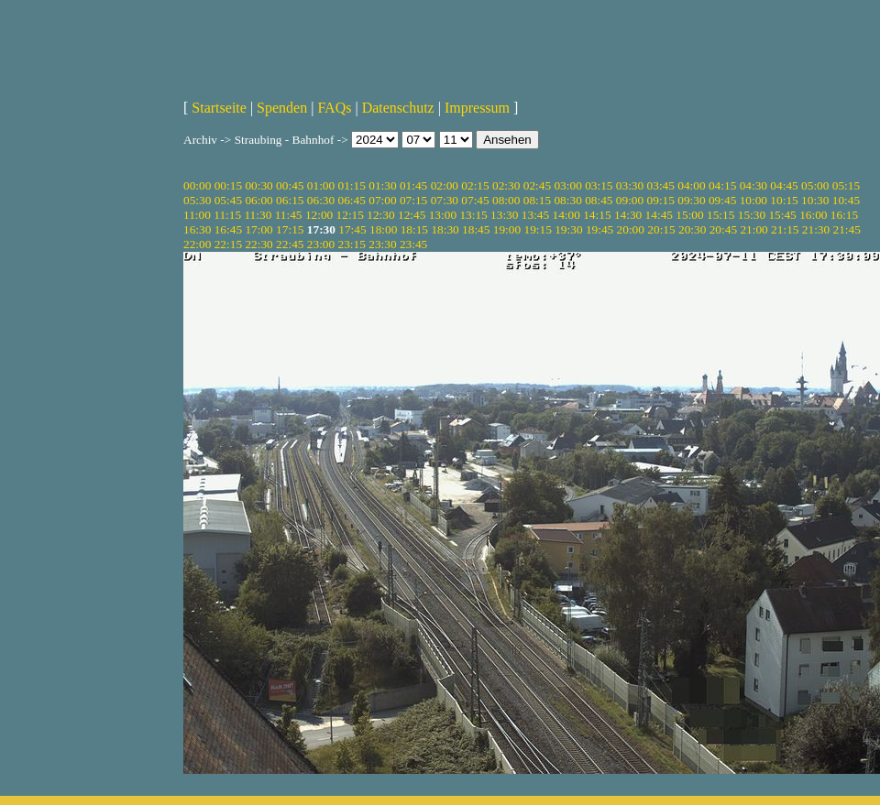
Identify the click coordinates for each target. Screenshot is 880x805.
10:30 (815, 200)
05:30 (197, 200)
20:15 (661, 229)
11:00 (197, 215)
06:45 (352, 200)
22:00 (197, 244)
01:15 (352, 185)
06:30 (321, 200)
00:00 (197, 185)
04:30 (753, 185)
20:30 (692, 229)
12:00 (319, 215)
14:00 (566, 215)
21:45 (847, 229)
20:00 (630, 229)
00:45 (289, 185)
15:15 (720, 215)
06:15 (289, 200)
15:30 (751, 215)
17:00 (258, 229)
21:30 (816, 229)
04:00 (691, 185)
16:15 (844, 215)
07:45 (475, 200)
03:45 (661, 185)
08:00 (506, 200)
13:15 (473, 215)
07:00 (382, 200)
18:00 (383, 229)
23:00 (321, 244)
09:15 (661, 200)
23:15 (352, 244)
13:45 (535, 215)
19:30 (568, 229)
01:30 (382, 185)
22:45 (289, 244)
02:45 (537, 185)
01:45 (413, 185)
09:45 (722, 200)
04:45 (784, 185)
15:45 (782, 215)
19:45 (599, 229)
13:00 (442, 215)
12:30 (380, 215)
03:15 (598, 185)
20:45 (723, 229)
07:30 (444, 200)
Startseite (219, 107)
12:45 (411, 215)
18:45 (476, 229)
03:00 (567, 185)
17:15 (289, 229)
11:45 (288, 215)
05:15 (846, 185)
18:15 (414, 229)
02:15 (475, 185)
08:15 (537, 200)
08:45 (598, 200)
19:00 (507, 229)
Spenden (282, 107)
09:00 (630, 200)
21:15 (784, 229)
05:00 (815, 185)
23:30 (382, 244)
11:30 (257, 215)
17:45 (352, 229)
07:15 (413, 200)
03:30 (630, 185)
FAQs (334, 107)
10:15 (784, 200)
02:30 (506, 185)
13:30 (504, 215)
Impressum (477, 107)
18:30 (444, 229)
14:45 (659, 215)
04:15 (722, 185)
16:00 (813, 215)
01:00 (321, 185)
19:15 (537, 229)
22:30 (258, 244)
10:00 (753, 200)
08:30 (567, 200)
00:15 (228, 185)
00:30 (258, 185)
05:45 (228, 200)
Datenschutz (398, 107)
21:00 (753, 229)
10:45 (846, 200)
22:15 (228, 244)
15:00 (689, 215)
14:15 (596, 215)
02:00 (444, 185)
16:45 (228, 229)
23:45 (413, 244)
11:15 (227, 215)
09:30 (691, 200)
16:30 (197, 229)
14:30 (628, 215)
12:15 (350, 215)
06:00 (258, 200)
